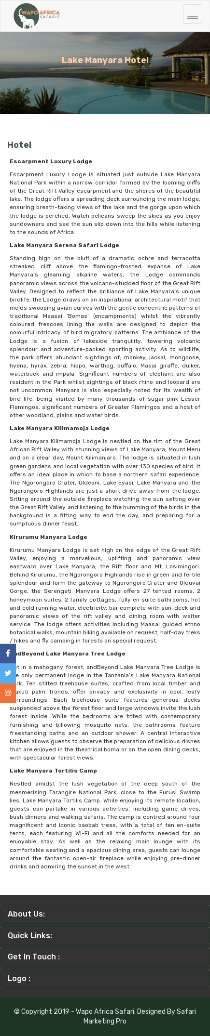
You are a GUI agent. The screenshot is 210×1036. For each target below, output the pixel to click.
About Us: (26, 913)
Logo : (19, 978)
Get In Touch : (34, 956)
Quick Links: (30, 935)
